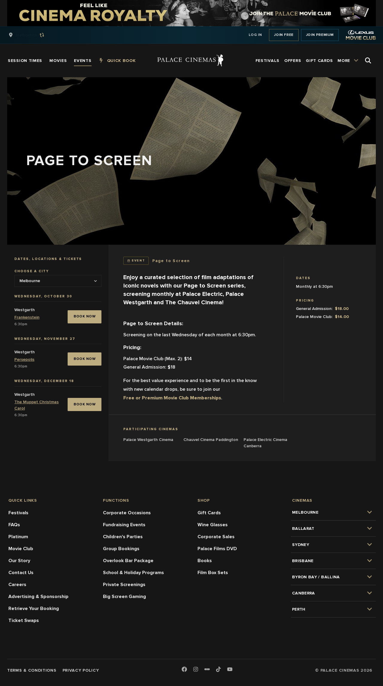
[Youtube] (229, 670)
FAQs (14, 525)
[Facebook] (184, 670)
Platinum (18, 537)
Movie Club (20, 549)
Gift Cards (209, 513)
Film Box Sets (212, 573)
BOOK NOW (84, 316)
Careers (17, 585)
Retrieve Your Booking (33, 609)
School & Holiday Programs (133, 573)
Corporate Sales (216, 537)
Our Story (19, 561)
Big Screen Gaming (124, 597)
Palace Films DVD (217, 549)
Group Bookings (121, 549)
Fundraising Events (124, 525)
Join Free (283, 35)
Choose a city (31, 271)
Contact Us (21, 573)
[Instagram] (195, 670)
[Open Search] (368, 60)
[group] (32, 35)
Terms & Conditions (32, 670)
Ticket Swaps (23, 620)
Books (204, 561)
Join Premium (320, 35)
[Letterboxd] (207, 669)
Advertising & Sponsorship (38, 597)
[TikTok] (218, 669)
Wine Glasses (212, 525)
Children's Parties (123, 537)
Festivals (18, 513)
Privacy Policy (81, 670)
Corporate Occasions (127, 513)
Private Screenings (124, 585)
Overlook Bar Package (128, 561)
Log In (255, 35)
